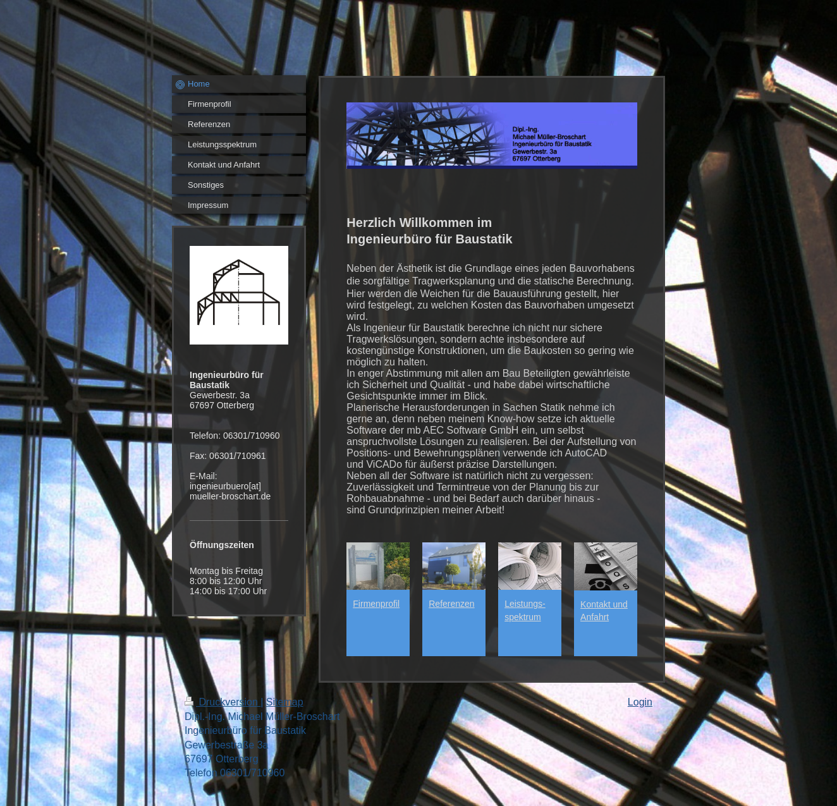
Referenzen (451, 604)
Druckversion (222, 702)
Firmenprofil (376, 604)
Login (640, 702)
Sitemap (284, 702)
